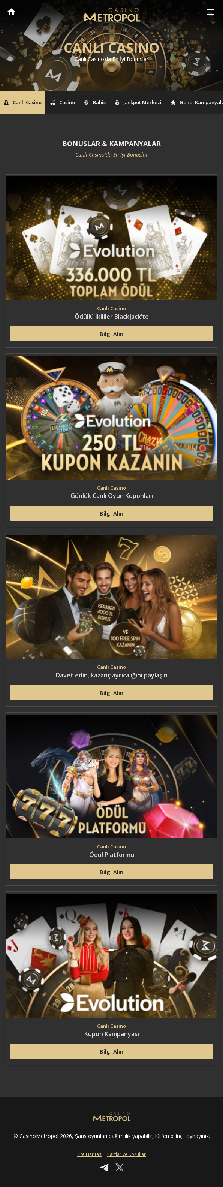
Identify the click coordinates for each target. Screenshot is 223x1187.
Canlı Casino (23, 102)
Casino (63, 102)
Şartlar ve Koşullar (126, 1154)
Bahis (95, 102)
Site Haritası (89, 1154)
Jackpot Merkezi (138, 102)
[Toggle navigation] (210, 12)
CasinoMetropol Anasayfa (11, 11)
